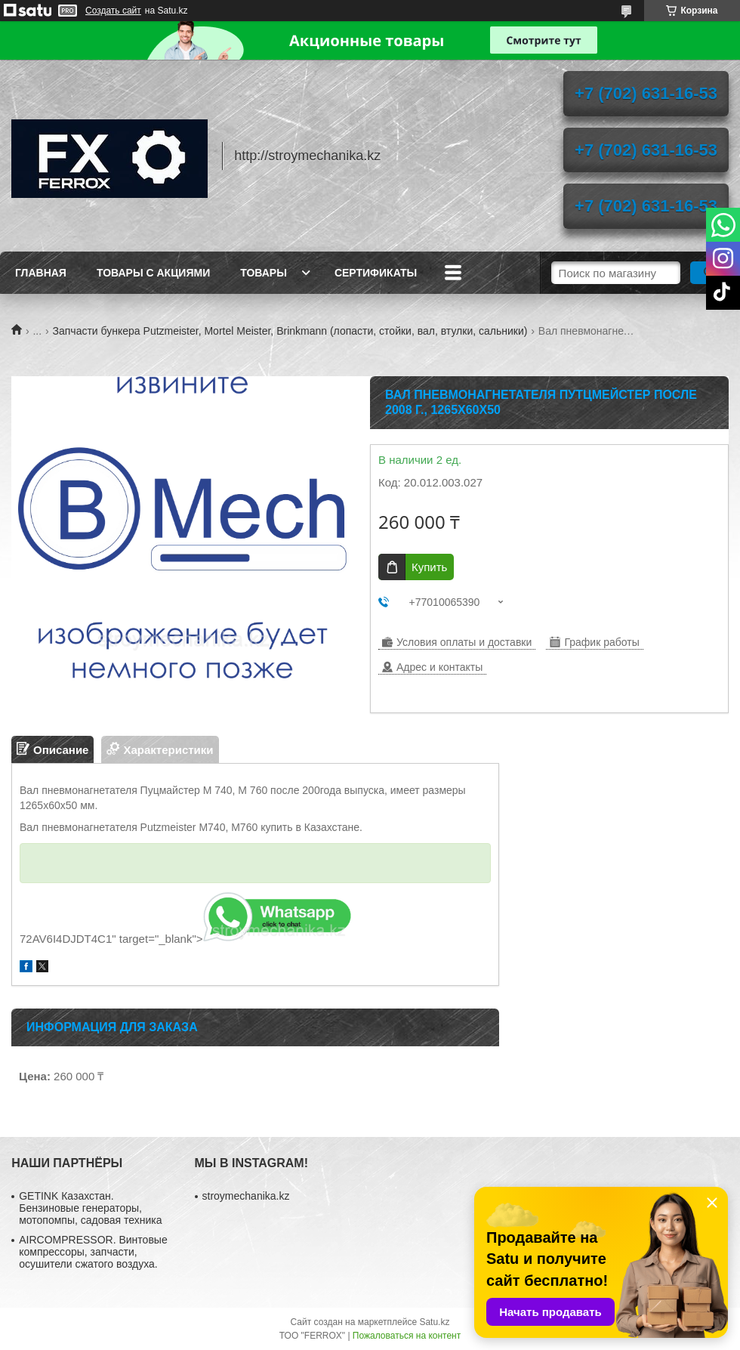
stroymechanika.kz (246, 1196)
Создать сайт (113, 10)
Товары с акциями (153, 273)
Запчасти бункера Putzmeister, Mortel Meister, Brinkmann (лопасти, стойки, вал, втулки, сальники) (290, 331)
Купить (429, 567)
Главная (40, 273)
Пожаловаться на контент (407, 1335)
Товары (263, 273)
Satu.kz (434, 1322)
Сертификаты (376, 273)
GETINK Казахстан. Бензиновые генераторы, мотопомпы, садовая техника (90, 1208)
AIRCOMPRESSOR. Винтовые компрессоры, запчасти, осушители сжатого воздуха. (93, 1252)
